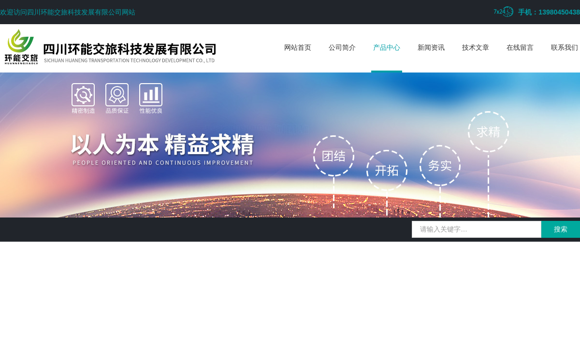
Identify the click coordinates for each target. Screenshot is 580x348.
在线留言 (520, 47)
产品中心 (386, 47)
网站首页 (297, 47)
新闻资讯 (431, 47)
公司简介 (342, 47)
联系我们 (564, 47)
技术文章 (475, 47)
